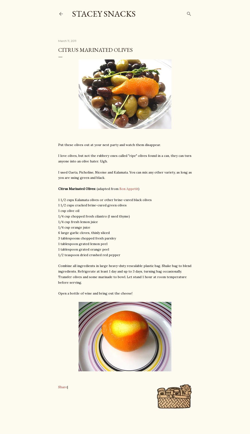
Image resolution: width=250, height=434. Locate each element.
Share (62, 387)
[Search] (189, 12)
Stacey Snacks (104, 13)
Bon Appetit (128, 189)
